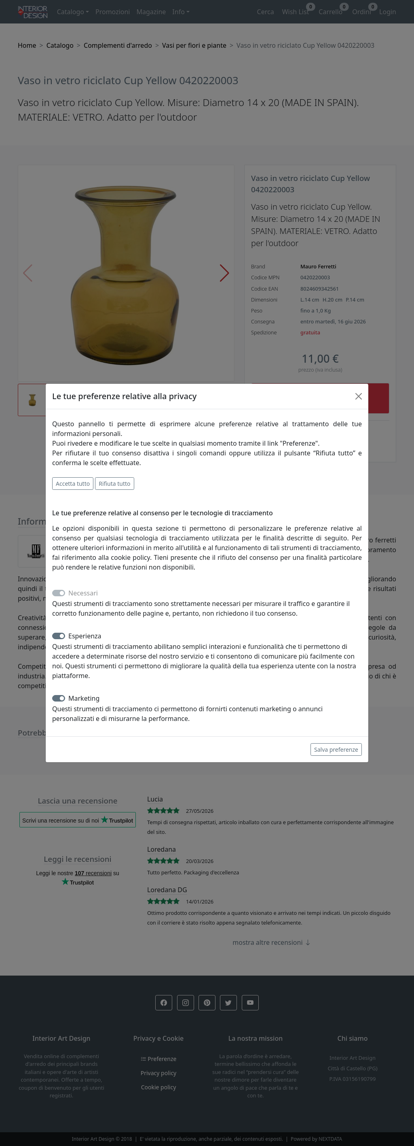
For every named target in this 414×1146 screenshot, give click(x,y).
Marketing (83, 698)
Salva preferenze (336, 749)
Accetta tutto (73, 483)
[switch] (58, 636)
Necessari (83, 593)
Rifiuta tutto (114, 483)
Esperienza (84, 635)
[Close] (358, 396)
